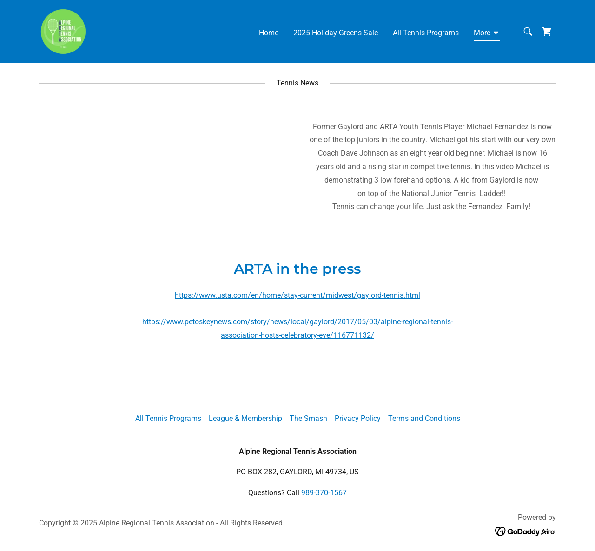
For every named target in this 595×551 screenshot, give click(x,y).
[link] (63, 30)
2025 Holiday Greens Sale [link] (335, 32)
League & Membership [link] (245, 418)
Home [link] (268, 32)
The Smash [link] (308, 418)
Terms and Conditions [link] (424, 418)
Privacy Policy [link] (358, 418)
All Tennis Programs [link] (426, 32)
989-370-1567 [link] (324, 492)
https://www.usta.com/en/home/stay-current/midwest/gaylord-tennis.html (297, 295)
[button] (487, 34)
